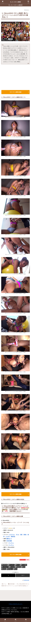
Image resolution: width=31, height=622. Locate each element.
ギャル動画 (24, 564)
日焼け (25, 534)
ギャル (17, 534)
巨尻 (21, 534)
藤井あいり (9, 538)
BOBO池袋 (9, 540)
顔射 (15, 568)
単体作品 (13, 536)
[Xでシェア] (8, 575)
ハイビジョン (12, 534)
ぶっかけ (8, 536)
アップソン (11, 543)
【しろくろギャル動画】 (15, 2)
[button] (23, 575)
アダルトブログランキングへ (15, 604)
